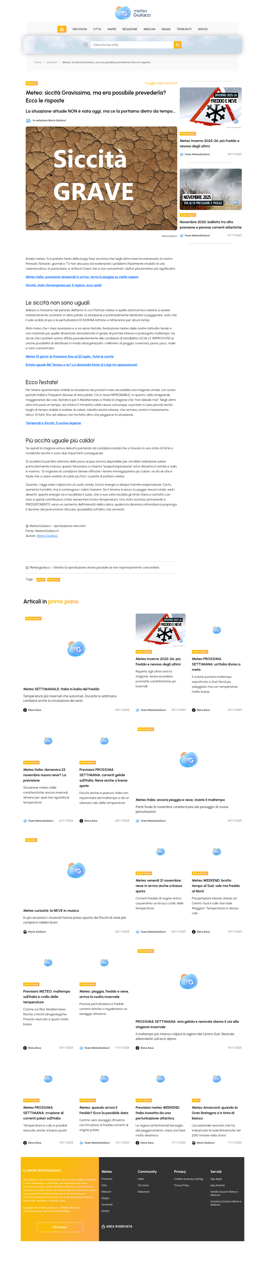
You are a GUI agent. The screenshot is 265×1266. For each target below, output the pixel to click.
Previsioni (106, 1179)
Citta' (104, 1185)
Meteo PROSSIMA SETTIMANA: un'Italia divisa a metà (216, 664)
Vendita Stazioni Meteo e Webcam (224, 1193)
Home (37, 62)
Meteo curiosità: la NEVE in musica (51, 910)
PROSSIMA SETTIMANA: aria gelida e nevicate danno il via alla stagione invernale (187, 1024)
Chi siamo (60, 1227)
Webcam (149, 29)
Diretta (105, 1211)
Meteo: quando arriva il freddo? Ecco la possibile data (104, 1110)
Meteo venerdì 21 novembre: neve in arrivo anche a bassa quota (159, 885)
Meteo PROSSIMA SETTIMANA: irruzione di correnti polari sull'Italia (43, 1113)
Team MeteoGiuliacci (197, 154)
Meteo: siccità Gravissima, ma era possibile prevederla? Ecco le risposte (107, 62)
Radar (166, 29)
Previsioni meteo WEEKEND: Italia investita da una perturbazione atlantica (158, 1113)
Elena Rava (34, 710)
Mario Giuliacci (47, 536)
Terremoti (107, 1204)
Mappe (105, 1198)
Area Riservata (119, 1226)
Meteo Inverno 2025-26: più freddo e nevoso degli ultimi (158, 661)
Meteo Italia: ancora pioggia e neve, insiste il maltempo (180, 800)
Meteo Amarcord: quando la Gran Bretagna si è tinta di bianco (215, 1113)
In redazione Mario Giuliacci (49, 120)
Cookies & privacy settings (188, 1179)
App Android (218, 1185)
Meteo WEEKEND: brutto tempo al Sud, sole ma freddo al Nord (216, 885)
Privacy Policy (181, 1185)
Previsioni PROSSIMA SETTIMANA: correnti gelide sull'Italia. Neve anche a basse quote (104, 777)
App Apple (216, 1179)
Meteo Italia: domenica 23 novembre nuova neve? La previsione (44, 775)
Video (141, 1179)
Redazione (144, 1191)
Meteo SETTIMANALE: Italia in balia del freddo (61, 689)
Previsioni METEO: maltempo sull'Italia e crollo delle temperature (46, 996)
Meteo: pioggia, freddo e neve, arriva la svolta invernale (104, 994)
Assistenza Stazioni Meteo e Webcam (226, 1203)
